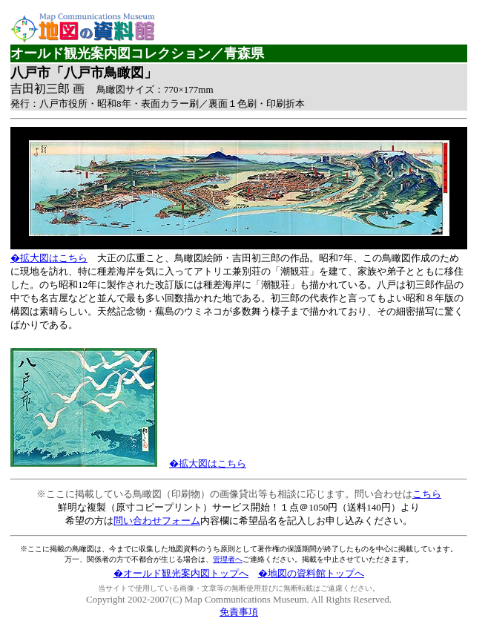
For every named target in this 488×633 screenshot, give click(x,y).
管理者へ (228, 559)
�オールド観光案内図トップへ (180, 573)
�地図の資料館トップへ (311, 573)
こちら (426, 493)
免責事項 (239, 611)
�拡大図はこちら (49, 257)
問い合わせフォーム (156, 520)
